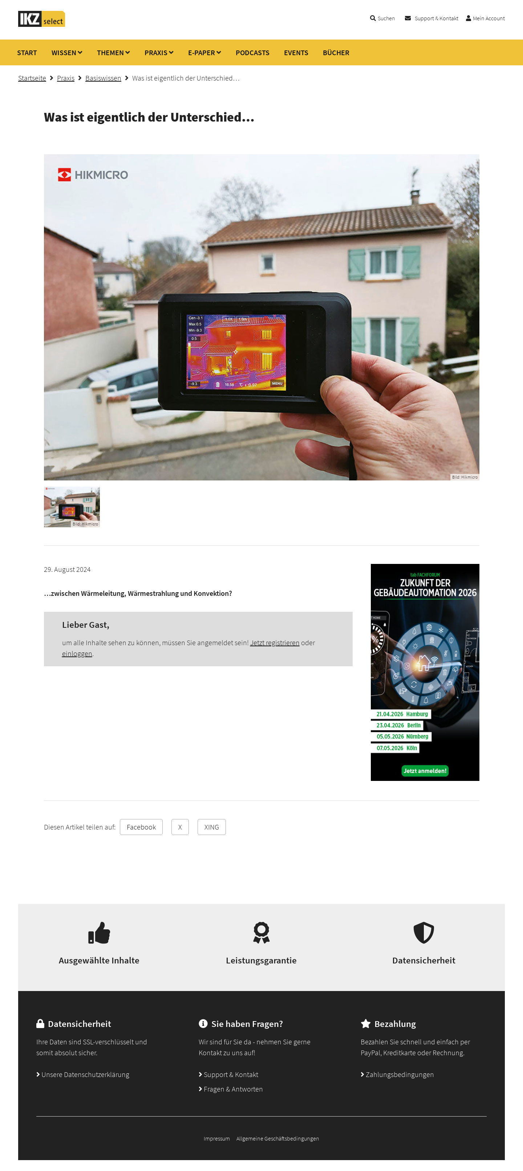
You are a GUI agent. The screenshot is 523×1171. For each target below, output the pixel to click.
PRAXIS (156, 52)
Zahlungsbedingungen (397, 1074)
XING (211, 826)
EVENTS (296, 52)
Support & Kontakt (436, 18)
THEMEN (110, 52)
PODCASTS (252, 52)
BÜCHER (336, 52)
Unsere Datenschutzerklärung (82, 1074)
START (27, 52)
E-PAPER (201, 52)
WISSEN (64, 52)
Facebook (141, 826)
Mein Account (489, 18)
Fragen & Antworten (231, 1088)
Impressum (217, 1138)
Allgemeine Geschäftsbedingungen (277, 1138)
